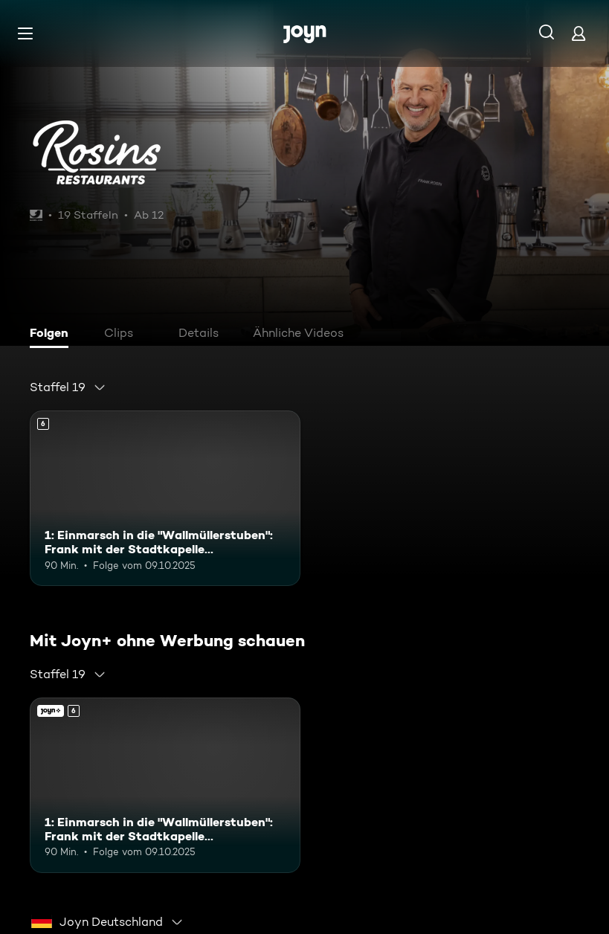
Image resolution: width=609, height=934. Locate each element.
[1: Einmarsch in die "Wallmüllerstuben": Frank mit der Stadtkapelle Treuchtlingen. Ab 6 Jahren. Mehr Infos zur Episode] (165, 498)
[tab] (53, 334)
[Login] (578, 33)
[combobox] (68, 387)
